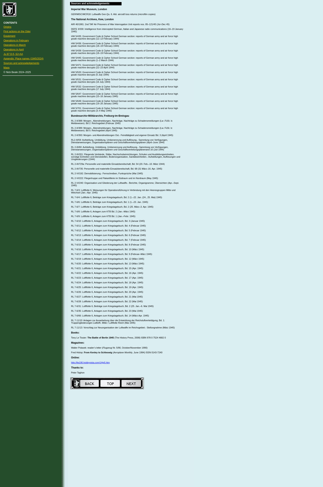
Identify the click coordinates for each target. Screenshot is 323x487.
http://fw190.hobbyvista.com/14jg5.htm (90, 362)
